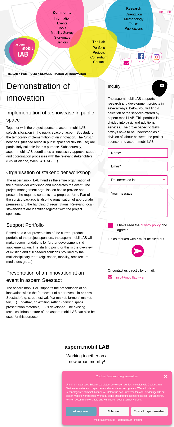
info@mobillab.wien (126, 277)
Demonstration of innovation (63, 73)
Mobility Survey (62, 32)
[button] (166, 376)
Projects (99, 52)
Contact (99, 62)
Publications (134, 28)
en (169, 11)
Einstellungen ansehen (149, 411)
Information (62, 18)
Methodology (133, 19)
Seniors (62, 42)
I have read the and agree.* (137, 227)
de (161, 11)
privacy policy (150, 225)
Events (62, 23)
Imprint (138, 419)
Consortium (98, 57)
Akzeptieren (81, 411)
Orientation (134, 14)
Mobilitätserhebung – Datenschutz (113, 419)
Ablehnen (113, 411)
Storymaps (62, 37)
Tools (62, 28)
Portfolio (99, 47)
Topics (133, 24)
